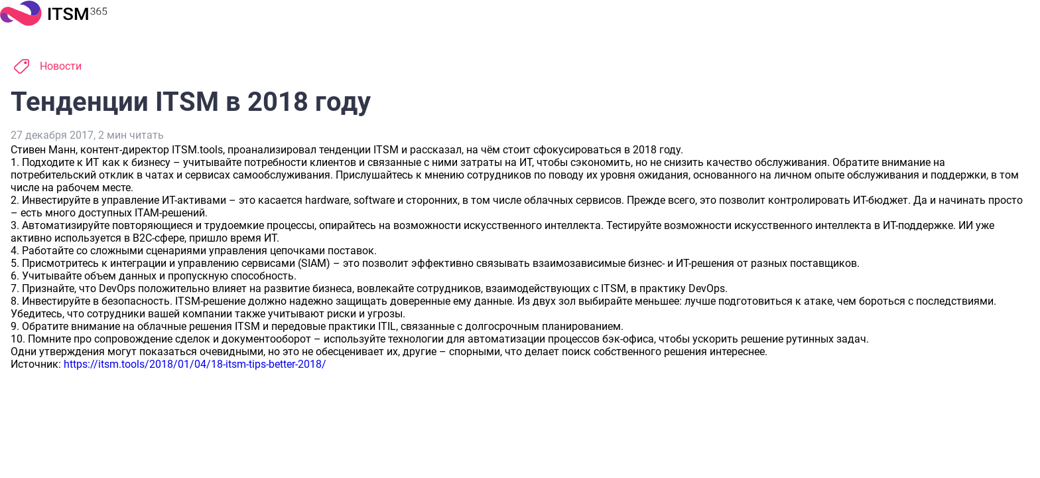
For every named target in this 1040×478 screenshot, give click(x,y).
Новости (61, 66)
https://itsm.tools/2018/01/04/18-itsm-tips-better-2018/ (195, 364)
